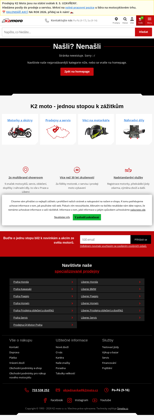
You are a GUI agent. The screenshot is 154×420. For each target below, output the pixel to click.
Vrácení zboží (16, 367)
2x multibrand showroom (26, 182)
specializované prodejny (77, 276)
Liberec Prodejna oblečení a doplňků (111, 315)
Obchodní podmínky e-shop (25, 373)
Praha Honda (43, 287)
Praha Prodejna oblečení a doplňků (43, 315)
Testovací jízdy (110, 352)
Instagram (77, 405)
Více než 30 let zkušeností (77, 182)
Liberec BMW (111, 294)
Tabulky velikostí (65, 378)
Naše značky (63, 367)
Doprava (14, 357)
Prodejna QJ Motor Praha (43, 329)
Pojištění (107, 373)
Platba (13, 362)
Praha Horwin (43, 308)
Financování (109, 367)
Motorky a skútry (20, 120)
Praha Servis (43, 322)
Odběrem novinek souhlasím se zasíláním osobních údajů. (113, 251)
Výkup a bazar (110, 357)
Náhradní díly (134, 120)
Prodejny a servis (58, 120)
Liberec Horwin (111, 308)
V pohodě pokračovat (87, 217)
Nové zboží (62, 352)
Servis (105, 362)
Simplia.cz (122, 413)
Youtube (104, 405)
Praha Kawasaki (43, 294)
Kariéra (60, 362)
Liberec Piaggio (111, 301)
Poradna (61, 373)
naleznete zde (137, 210)
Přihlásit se (141, 244)
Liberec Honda (111, 287)
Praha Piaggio (43, 301)
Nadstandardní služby (128, 182)
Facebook (51, 405)
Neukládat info (62, 217)
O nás (59, 357)
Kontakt (14, 352)
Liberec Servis (111, 322)
